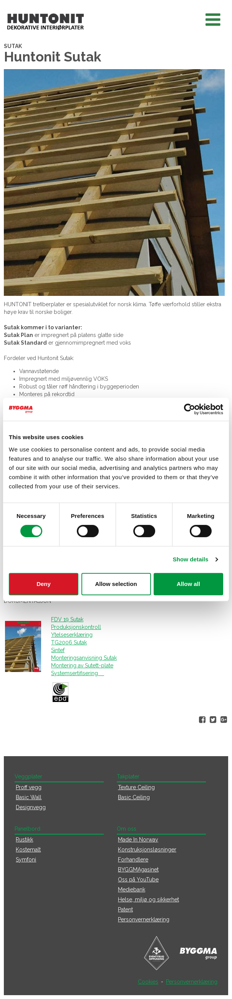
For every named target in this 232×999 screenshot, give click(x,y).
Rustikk (24, 839)
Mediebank (131, 889)
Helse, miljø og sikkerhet (148, 899)
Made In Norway (138, 839)
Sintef (58, 650)
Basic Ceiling (134, 797)
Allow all (188, 584)
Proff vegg (28, 787)
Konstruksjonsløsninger (147, 849)
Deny (43, 584)
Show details (191, 559)
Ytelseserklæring (72, 635)
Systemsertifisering (77, 673)
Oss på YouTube (138, 879)
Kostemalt (28, 849)
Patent (125, 909)
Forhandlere (133, 859)
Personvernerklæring (143, 919)
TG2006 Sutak (69, 642)
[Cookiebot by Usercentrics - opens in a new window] (189, 409)
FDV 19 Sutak (67, 619)
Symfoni (26, 859)
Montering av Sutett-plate (82, 665)
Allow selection (116, 584)
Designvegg (31, 807)
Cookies (148, 982)
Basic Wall (28, 797)
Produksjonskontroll (76, 627)
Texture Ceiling (136, 787)
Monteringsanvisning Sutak (84, 658)
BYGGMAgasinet (138, 869)
